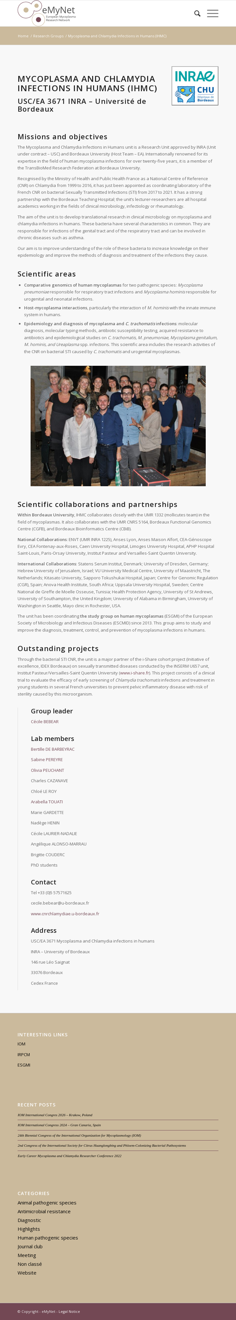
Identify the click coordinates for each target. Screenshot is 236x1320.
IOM (21, 1044)
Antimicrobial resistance (44, 1211)
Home (23, 35)
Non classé (30, 1264)
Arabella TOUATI (47, 802)
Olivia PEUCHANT (47, 770)
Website (27, 1272)
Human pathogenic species (48, 1237)
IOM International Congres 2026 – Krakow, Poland (55, 1115)
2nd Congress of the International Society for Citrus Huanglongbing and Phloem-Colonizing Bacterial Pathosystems (102, 1145)
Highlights (29, 1229)
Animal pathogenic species (47, 1202)
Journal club (30, 1246)
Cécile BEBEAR (45, 721)
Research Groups (48, 35)
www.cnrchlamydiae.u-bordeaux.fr (65, 914)
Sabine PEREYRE (47, 759)
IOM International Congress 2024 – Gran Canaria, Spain (59, 1125)
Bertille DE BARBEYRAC (53, 749)
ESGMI (24, 1065)
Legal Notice (69, 1311)
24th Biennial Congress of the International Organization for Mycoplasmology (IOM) (79, 1135)
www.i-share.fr (134, 673)
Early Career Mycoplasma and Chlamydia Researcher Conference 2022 (69, 1156)
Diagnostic (29, 1220)
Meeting (27, 1255)
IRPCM (24, 1054)
